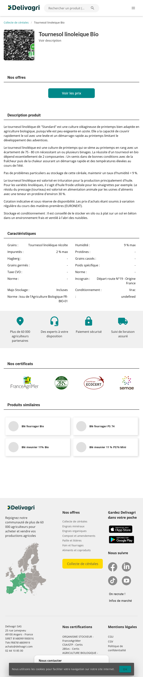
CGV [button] (110, 641)
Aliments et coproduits (76, 550)
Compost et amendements (78, 536)
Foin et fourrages (73, 545)
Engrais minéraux (73, 526)
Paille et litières (72, 540)
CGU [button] (110, 636)
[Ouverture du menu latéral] (133, 8)
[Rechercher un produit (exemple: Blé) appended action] (92, 8)
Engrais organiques (74, 531)
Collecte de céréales (16, 22)
